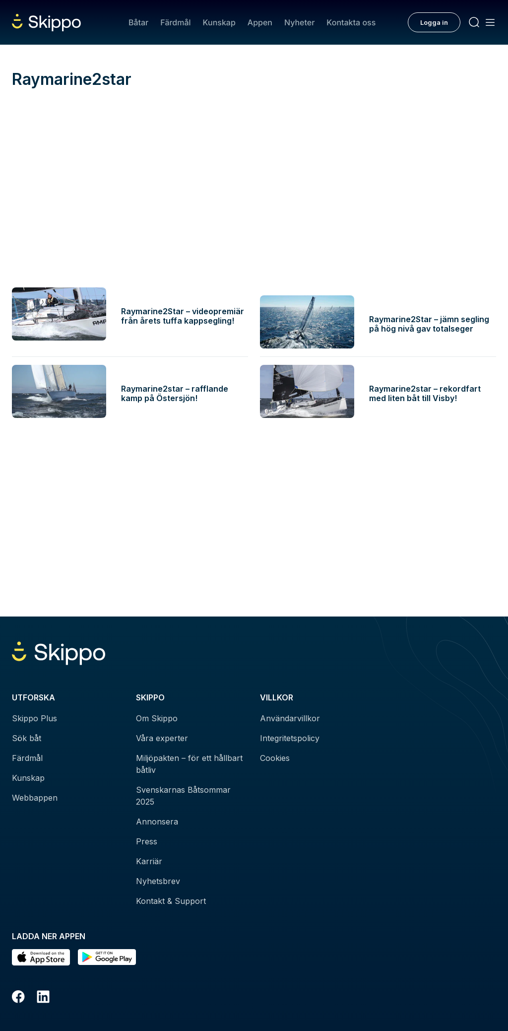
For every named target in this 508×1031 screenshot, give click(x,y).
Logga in (434, 22)
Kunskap (219, 22)
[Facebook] (18, 998)
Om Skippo (157, 718)
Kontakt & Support (171, 901)
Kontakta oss (351, 22)
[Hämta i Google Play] (107, 957)
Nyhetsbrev (158, 881)
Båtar (138, 22)
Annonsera (157, 821)
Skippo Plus (34, 718)
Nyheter (299, 22)
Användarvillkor (290, 718)
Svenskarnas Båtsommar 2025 (183, 796)
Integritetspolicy (289, 738)
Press (146, 841)
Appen (260, 22)
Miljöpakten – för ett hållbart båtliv (189, 764)
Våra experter (162, 738)
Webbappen (35, 798)
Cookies (275, 758)
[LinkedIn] (43, 998)
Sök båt (26, 738)
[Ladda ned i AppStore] (41, 957)
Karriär (149, 861)
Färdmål (175, 22)
